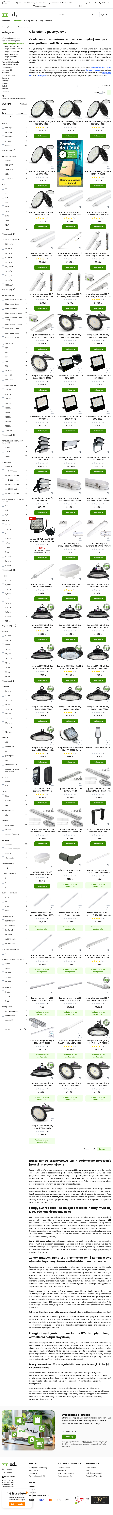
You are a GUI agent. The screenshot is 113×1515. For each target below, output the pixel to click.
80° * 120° (9, 380)
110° (6, 361)
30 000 (8, 982)
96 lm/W (8, 271)
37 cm (7, 672)
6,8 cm (8, 594)
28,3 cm (8, 723)
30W (7, 220)
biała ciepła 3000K (12, 304)
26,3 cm (8, 654)
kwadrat (8, 781)
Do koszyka (42, 136)
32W (7, 225)
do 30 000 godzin (12, 484)
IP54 (7, 897)
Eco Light (8, 128)
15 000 (7, 968)
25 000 (8, 977)
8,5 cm (8, 607)
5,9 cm (8, 589)
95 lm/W (8, 262)
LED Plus (8, 141)
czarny (8, 800)
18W (6, 202)
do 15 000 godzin (11, 471)
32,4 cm (8, 727)
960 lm (8, 403)
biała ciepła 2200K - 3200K (15, 299)
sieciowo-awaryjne (12, 849)
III (5, 887)
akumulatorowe (11, 858)
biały (7, 796)
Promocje (5, 91)
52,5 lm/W (9, 244)
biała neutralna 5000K (13, 324)
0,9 (6, 510)
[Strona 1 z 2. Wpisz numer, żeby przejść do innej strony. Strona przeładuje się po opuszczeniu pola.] (101, 92)
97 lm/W (8, 276)
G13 (6, 868)
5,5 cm (8, 561)
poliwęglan (9, 756)
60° (6, 352)
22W (7, 207)
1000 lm (8, 408)
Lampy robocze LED (11, 57)
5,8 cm (8, 566)
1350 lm (8, 412)
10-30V (8, 160)
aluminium (9, 746)
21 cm (7, 645)
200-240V (9, 169)
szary (7, 805)
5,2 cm (8, 580)
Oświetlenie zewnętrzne (11, 41)
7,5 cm (8, 603)
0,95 (7, 515)
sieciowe (8, 844)
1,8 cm (7, 525)
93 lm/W (8, 253)
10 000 (7, 964)
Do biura (5, 83)
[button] (97, 14)
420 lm (8, 390)
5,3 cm (8, 556)
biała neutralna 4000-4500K (14, 319)
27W (7, 216)
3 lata (7, 996)
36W (7, 229)
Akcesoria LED (7, 70)
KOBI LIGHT (9, 137)
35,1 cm (8, 667)
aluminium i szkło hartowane (12, 770)
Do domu (5, 78)
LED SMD (8, 934)
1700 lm (8, 421)
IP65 (6, 902)
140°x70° (8, 371)
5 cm (7, 552)
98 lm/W (8, 280)
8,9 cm (8, 612)
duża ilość (9, 1020)
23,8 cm (8, 718)
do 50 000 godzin (12, 493)
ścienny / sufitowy (12, 834)
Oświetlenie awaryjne (10, 65)
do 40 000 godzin (12, 489)
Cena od (5, 113)
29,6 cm (8, 709)
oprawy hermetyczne (101, 67)
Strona (96, 92)
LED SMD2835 (10, 921)
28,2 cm (8, 658)
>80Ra (7, 456)
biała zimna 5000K (12, 329)
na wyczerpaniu (11, 1011)
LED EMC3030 (10, 943)
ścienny (8, 830)
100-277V (9, 165)
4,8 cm (8, 547)
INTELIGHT (9, 132)
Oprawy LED (6, 59)
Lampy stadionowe (11, 51)
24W (7, 211)
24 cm (7, 649)
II (5, 883)
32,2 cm (8, 732)
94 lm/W (8, 258)
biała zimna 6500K (12, 338)
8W (6, 189)
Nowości (5, 89)
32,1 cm (8, 663)
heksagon (9, 786)
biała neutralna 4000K (14, 313)
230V (7, 174)
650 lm (8, 394)
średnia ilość (10, 1016)
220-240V (9, 179)
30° (6, 348)
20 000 (8, 973)
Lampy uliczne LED (11, 54)
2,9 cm (8, 529)
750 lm (8, 399)
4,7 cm (8, 543)
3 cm (7, 534)
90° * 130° (9, 375)
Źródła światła (7, 67)
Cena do (19, 113)
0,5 (6, 506)
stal (6, 760)
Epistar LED (9, 930)
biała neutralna (11, 309)
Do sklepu (5, 81)
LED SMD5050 (10, 925)
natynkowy (9, 825)
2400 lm (8, 431)
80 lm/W (8, 249)
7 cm (7, 598)
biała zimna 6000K (12, 333)
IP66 (7, 906)
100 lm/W (9, 285)
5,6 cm (8, 636)
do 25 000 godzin (12, 480)
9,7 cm (8, 616)
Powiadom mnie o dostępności (70, 885)
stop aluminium (11, 765)
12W (6, 193)
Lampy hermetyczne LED (13, 49)
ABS (6, 742)
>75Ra (7, 452)
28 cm (7, 705)
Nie (6, 815)
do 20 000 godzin (12, 475)
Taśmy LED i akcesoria (10, 62)
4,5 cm (8, 538)
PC (6, 751)
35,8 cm (8, 714)
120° (6, 366)
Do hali (4, 86)
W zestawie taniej (8, 75)
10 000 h (8, 466)
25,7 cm (8, 700)
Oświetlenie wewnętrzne (11, 38)
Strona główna (7, 27)
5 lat (7, 1001)
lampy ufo (42, 75)
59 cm (7, 676)
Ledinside (8, 146)
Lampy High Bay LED (11, 46)
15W (6, 198)
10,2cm (8, 640)
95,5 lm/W (9, 267)
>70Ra (7, 447)
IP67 (7, 911)
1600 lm (8, 417)
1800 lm (8, 426)
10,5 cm (8, 621)
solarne (8, 853)
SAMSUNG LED (10, 939)
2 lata (7, 992)
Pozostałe (5, 73)
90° (6, 357)
